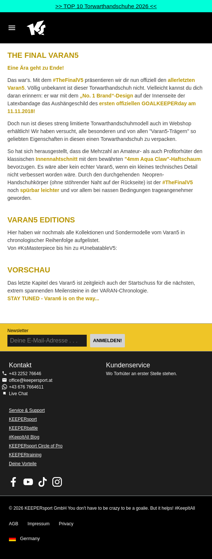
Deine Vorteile (23, 463)
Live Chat (18, 393)
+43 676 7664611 (26, 387)
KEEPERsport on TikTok (42, 482)
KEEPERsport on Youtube (28, 482)
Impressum (38, 523)
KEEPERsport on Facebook (14, 482)
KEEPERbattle (23, 428)
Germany (30, 538)
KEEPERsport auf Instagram (57, 482)
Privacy (66, 523)
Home (98, 27)
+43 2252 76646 (25, 373)
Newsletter (18, 330)
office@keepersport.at (30, 380)
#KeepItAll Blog (24, 437)
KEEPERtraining (25, 454)
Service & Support (27, 410)
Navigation (12, 28)
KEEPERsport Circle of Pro (36, 446)
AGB (13, 523)
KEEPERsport (23, 419)
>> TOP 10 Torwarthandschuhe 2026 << (106, 6)
